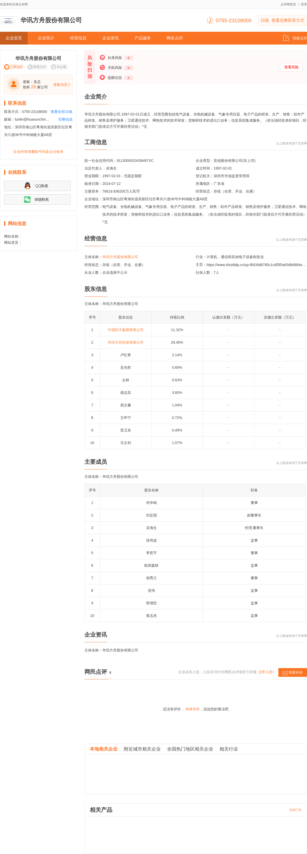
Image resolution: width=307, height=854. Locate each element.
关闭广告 (295, 810)
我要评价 (292, 673)
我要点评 (295, 36)
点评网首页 (288, 4)
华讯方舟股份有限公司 (120, 257)
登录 (304, 4)
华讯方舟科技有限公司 (126, 342)
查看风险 (291, 67)
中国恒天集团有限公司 (126, 330)
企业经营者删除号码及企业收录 (38, 152)
